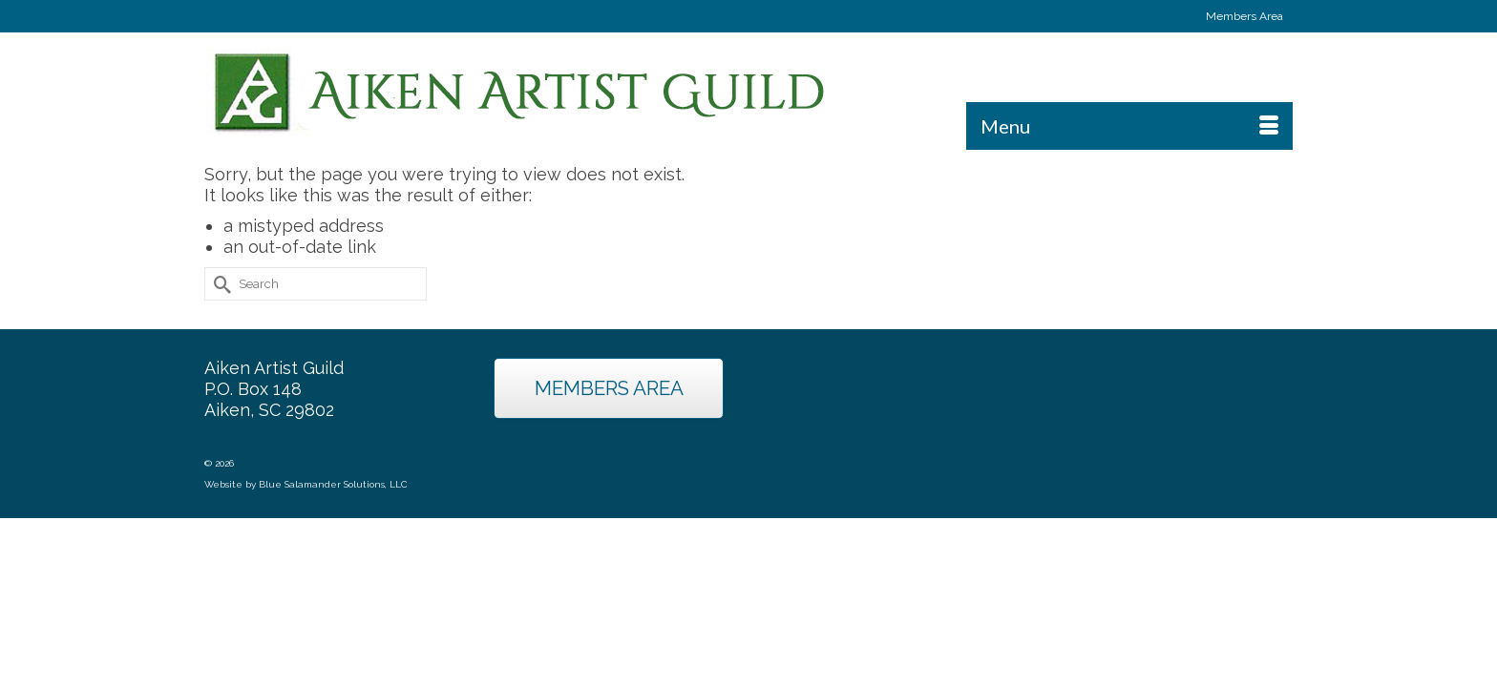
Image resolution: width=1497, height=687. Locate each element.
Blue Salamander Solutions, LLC (333, 545)
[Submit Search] (218, 345)
